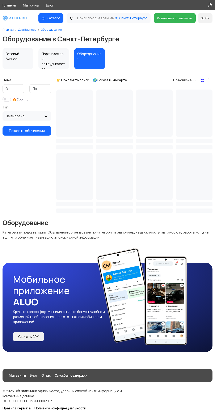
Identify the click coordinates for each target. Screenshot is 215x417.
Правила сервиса (17, 408)
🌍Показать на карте (110, 80)
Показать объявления (27, 130)
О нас (46, 375)
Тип (6, 107)
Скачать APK (28, 336)
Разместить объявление (174, 18)
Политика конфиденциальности (60, 408)
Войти (205, 18)
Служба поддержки (71, 375)
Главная (9, 5)
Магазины (31, 5)
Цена (7, 80)
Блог (50, 5)
